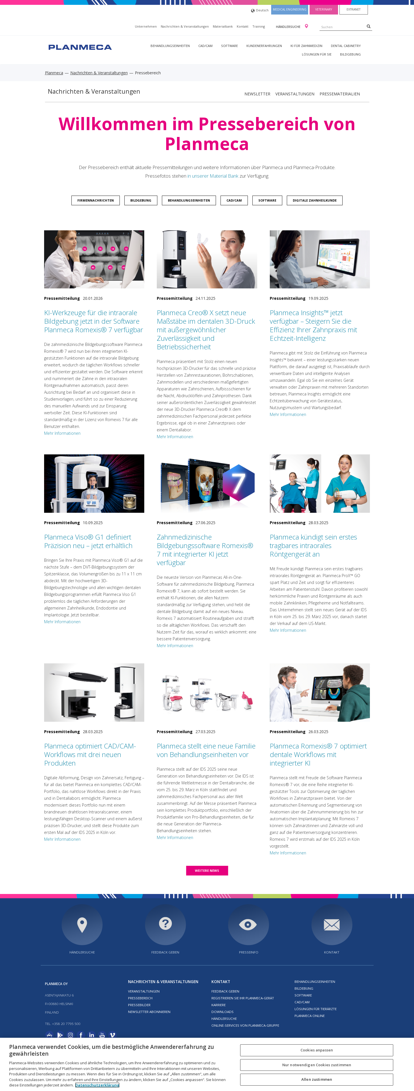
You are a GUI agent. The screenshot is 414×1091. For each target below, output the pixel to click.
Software (229, 46)
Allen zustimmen (316, 1079)
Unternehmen (146, 26)
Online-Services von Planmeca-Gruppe (245, 1025)
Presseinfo (248, 952)
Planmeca (54, 72)
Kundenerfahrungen (264, 46)
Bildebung (303, 988)
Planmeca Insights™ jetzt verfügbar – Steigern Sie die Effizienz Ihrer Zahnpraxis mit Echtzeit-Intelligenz (313, 325)
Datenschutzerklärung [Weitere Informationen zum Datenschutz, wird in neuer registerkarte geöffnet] (97, 1085)
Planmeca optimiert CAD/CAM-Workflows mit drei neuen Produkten (90, 754)
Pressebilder (139, 1005)
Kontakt (242, 26)
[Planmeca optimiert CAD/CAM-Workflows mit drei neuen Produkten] (94, 692)
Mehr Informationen (62, 433)
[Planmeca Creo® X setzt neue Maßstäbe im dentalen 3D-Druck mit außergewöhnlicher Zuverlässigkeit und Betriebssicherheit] (207, 259)
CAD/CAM (205, 46)
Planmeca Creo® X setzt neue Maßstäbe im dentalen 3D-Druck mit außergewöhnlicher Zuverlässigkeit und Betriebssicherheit (206, 329)
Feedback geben (165, 952)
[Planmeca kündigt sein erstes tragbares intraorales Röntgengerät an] (320, 483)
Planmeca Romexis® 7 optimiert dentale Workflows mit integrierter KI (318, 754)
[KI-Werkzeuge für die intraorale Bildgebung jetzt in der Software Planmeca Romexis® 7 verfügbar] (94, 259)
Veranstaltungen (294, 94)
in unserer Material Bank (213, 176)
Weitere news (207, 870)
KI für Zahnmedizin (306, 46)
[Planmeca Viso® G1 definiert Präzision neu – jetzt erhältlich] (94, 483)
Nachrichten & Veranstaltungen (185, 26)
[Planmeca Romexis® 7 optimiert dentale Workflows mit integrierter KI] (320, 692)
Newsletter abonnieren (149, 1012)
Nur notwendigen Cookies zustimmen (316, 1064)
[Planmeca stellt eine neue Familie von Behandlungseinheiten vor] (207, 692)
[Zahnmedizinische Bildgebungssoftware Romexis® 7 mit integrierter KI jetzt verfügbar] (207, 483)
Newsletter (257, 94)
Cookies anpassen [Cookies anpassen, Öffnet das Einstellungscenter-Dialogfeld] (316, 1050)
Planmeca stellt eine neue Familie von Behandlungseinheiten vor (206, 750)
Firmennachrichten (95, 200)
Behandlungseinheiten (170, 46)
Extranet (354, 9)
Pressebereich (140, 998)
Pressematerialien (340, 94)
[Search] (368, 26)
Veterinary (323, 9)
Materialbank (223, 26)
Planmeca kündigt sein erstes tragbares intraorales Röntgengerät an (313, 545)
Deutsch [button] (260, 11)
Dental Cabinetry (346, 46)
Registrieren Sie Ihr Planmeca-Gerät (242, 998)
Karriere (218, 1005)
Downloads (222, 1012)
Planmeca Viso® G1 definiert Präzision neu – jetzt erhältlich (88, 541)
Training (258, 26)
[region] (207, 1064)
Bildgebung (350, 54)
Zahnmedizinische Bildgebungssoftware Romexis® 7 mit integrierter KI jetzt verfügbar (205, 549)
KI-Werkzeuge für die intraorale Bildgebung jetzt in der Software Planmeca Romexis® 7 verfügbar (93, 321)
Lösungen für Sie (316, 54)
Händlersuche (288, 26)
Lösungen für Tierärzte (315, 1009)
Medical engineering (289, 9)
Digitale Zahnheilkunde (315, 200)
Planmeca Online (309, 1016)
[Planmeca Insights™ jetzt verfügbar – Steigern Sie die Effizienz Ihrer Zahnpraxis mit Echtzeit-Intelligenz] (320, 259)
